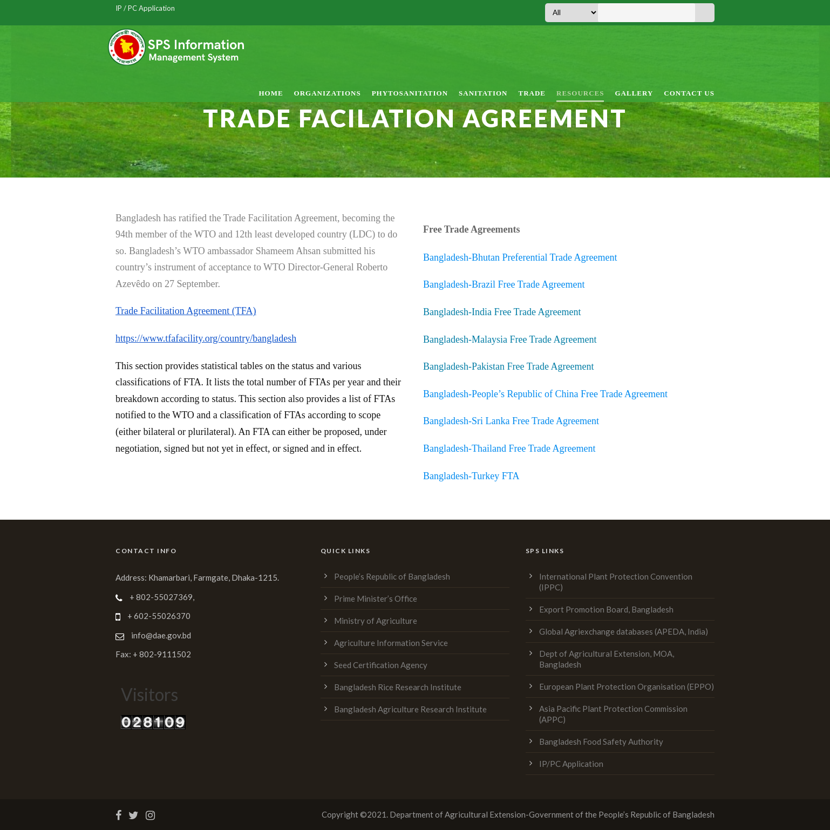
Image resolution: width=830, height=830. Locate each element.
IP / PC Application (145, 8)
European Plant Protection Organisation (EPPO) (626, 686)
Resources (580, 93)
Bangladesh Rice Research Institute (397, 687)
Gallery (634, 93)
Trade (532, 93)
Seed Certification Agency (380, 665)
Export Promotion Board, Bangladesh (606, 609)
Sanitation (483, 93)
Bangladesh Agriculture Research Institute (410, 709)
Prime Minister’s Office (375, 598)
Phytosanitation (410, 93)
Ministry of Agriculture (375, 620)
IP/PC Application (571, 763)
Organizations (327, 93)
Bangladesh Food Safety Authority (601, 741)
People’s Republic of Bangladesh (392, 576)
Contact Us (689, 93)
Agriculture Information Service (391, 643)
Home (270, 93)
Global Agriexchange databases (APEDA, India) (623, 631)
